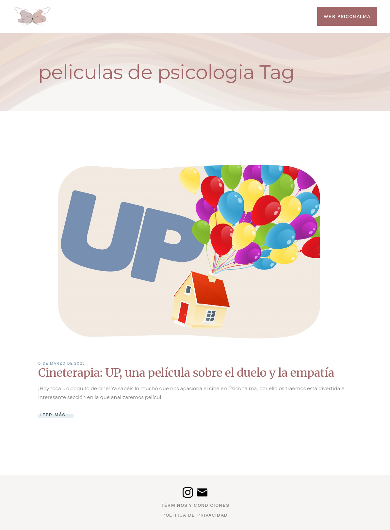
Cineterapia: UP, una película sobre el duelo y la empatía (186, 373)
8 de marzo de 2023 (61, 363)
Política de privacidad (195, 515)
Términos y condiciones (195, 505)
